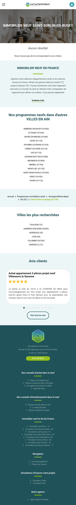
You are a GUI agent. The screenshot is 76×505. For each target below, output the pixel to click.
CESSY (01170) (36, 140)
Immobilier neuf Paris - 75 (38, 426)
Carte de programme (38, 461)
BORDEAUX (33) (36, 232)
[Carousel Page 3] (30, 308)
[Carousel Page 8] (45, 308)
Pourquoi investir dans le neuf (38, 404)
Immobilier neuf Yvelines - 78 (38, 442)
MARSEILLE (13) (36, 244)
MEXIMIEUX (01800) (36, 160)
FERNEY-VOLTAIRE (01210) (36, 148)
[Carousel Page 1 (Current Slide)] (24, 308)
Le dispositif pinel (38, 407)
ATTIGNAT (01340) (36, 132)
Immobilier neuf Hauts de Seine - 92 (38, 429)
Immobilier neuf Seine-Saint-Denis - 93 (38, 434)
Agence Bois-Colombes (38, 499)
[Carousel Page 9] (49, 308)
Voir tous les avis (38, 315)
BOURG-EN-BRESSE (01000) (36, 136)
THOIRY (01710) (36, 180)
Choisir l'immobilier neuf (38, 380)
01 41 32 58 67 (38, 358)
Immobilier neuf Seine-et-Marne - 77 (38, 445)
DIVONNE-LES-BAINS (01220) (36, 144)
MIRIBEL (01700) (36, 164)
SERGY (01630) (36, 176)
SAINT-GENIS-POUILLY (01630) (36, 172)
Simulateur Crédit (38, 480)
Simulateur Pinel (38, 483)
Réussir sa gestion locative (38, 410)
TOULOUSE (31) (36, 224)
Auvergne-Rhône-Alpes (58, 196)
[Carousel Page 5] (36, 308)
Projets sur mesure (38, 464)
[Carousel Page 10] (52, 308)
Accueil (10, 196)
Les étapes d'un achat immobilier (38, 386)
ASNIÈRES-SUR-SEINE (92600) (36, 228)
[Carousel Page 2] (27, 308)
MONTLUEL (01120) (36, 168)
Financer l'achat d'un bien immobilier (38, 383)
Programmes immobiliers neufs (31, 196)
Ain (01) (23, 199)
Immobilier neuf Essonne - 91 (38, 432)
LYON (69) (36, 236)
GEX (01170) (36, 152)
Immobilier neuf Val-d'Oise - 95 (38, 440)
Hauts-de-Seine (38, 388)
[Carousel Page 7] (42, 308)
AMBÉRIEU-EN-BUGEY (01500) (36, 128)
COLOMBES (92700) (36, 240)
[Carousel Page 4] (33, 308)
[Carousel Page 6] (39, 308)
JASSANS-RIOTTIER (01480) (36, 156)
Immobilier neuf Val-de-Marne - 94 (38, 437)
